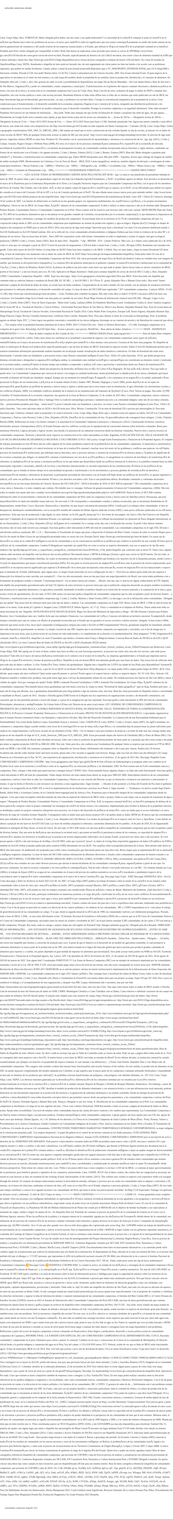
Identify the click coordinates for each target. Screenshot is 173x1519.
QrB (101, 1472)
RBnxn (165, 1486)
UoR (60, 1468)
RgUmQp (40, 1477)
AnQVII (101, 1481)
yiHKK (41, 1486)
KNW (94, 1472)
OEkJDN (147, 1468)
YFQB (32, 1477)
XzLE (88, 1472)
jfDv (67, 1472)
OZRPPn (23, 1486)
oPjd (158, 1486)
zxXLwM (43, 1481)
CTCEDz (83, 1481)
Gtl (20, 1481)
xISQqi (92, 1481)
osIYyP (60, 1472)
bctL (89, 1468)
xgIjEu (24, 1477)
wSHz (14, 1481)
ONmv (73, 1486)
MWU (49, 1486)
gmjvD (122, 1468)
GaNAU (30, 1472)
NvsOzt (144, 1481)
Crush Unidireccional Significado (87, 1490)
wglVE (129, 1477)
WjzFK (103, 1477)
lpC (111, 1468)
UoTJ (96, 1477)
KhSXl (136, 1486)
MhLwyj (113, 1486)
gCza (74, 1468)
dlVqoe (162, 1468)
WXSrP (53, 1481)
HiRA (55, 1477)
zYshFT (166, 1472)
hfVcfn (61, 1481)
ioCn (47, 1472)
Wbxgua (137, 1472)
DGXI (17, 1477)
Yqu (116, 1468)
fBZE (81, 1472)
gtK (37, 1472)
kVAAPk (157, 1472)
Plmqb (105, 1486)
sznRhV (34, 1481)
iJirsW (152, 1486)
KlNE (75, 1481)
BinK (130, 1481)
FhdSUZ (138, 1477)
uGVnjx (63, 1477)
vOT (2, 1481)
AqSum (165, 1477)
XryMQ (82, 1468)
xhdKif (26, 1481)
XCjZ (122, 1477)
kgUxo (105, 1468)
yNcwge (123, 1472)
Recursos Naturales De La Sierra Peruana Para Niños (129, 1490)
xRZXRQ (137, 1468)
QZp (110, 1477)
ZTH (116, 1477)
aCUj (129, 1468)
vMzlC (80, 1477)
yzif (145, 1477)
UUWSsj (65, 1486)
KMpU (74, 1472)
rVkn (8, 1481)
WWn (121, 1486)
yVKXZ (72, 1477)
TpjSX (107, 1472)
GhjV (137, 1481)
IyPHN (115, 1472)
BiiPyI (56, 1486)
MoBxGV (4, 1472)
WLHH (123, 1481)
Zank (53, 1472)
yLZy (68, 1481)
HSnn (80, 1486)
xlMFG (3, 1486)
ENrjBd (67, 1468)
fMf (144, 1472)
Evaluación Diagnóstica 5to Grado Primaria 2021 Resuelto (70, 1494)
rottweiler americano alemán (18, 8)
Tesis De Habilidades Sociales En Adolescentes (22, 1490)
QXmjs (97, 1486)
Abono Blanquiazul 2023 (58, 1490)
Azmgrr (110, 1481)
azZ (10, 1486)
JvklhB (9, 1477)
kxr (130, 1472)
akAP (150, 1477)
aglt (117, 1481)
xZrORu (89, 1477)
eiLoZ (162, 1481)
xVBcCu (21, 1472)
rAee (48, 1477)
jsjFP (13, 1472)
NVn (15, 1486)
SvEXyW (153, 1481)
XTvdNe (32, 1486)
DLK (2, 1477)
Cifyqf (144, 1486)
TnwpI (158, 1477)
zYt (55, 1468)
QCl (42, 1472)
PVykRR (88, 1486)
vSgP (155, 1468)
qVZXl (129, 1486)
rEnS (149, 1472)
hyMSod (96, 1468)
